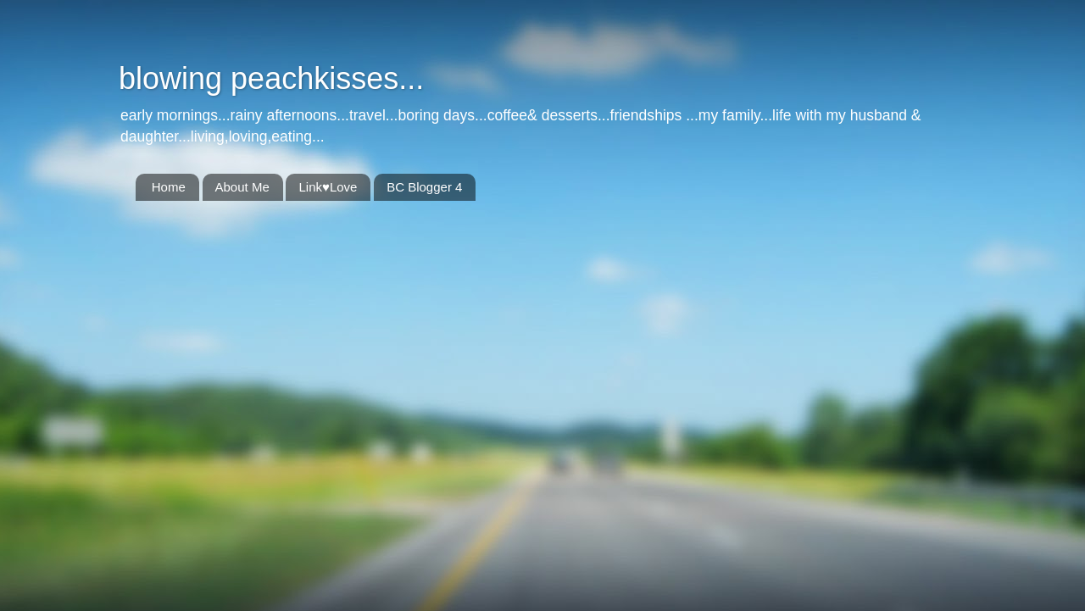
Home (169, 187)
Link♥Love (327, 187)
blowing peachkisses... (271, 78)
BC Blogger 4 (424, 187)
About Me (242, 187)
